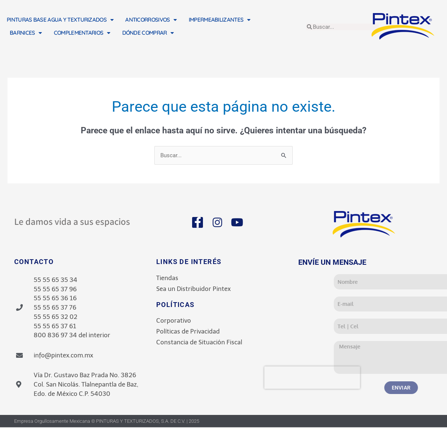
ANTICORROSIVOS (151, 20)
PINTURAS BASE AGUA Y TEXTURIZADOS (60, 20)
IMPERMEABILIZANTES (219, 20)
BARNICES (26, 33)
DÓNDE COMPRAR (148, 33)
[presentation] (355, 378)
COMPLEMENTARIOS (82, 33)
